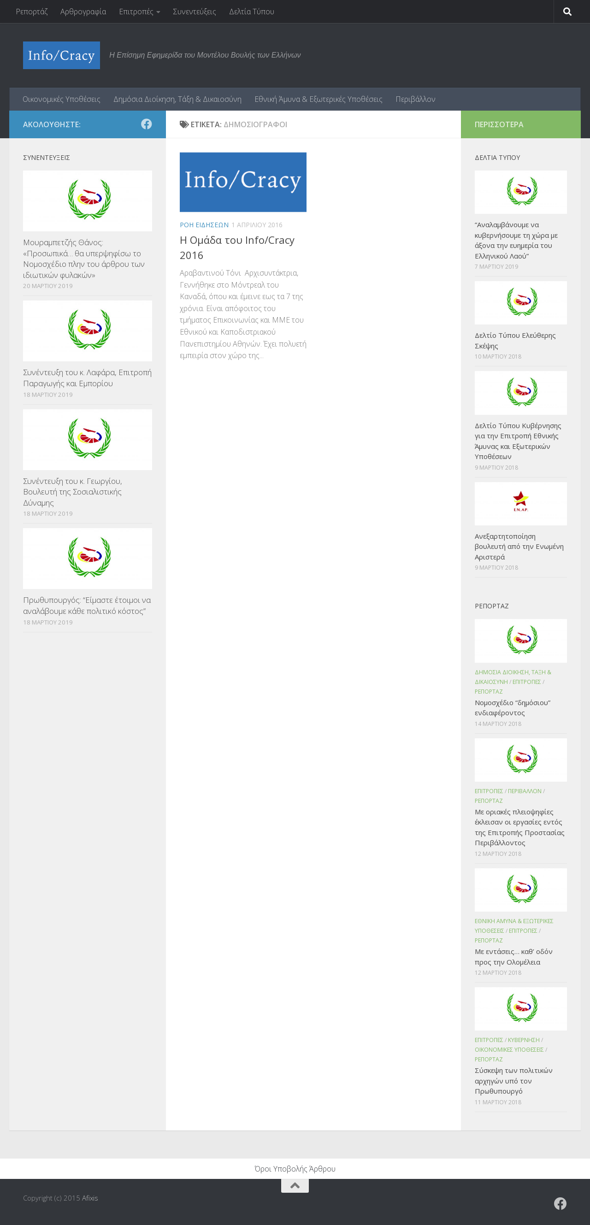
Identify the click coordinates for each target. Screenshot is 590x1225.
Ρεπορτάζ (31, 11)
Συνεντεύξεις (194, 11)
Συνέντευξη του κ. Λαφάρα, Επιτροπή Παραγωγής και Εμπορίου (87, 378)
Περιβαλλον (525, 791)
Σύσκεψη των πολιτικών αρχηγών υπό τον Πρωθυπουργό (514, 1080)
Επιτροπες (527, 682)
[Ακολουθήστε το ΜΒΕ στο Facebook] (146, 124)
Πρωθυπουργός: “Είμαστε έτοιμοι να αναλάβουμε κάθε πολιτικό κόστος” (87, 605)
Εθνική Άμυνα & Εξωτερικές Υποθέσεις (318, 99)
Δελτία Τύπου (251, 11)
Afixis (90, 1197)
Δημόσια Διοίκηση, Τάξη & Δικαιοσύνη (177, 99)
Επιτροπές (136, 11)
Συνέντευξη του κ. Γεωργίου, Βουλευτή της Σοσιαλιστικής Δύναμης (72, 492)
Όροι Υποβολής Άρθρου (295, 1169)
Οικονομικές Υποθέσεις (61, 99)
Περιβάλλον (415, 99)
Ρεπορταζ (489, 691)
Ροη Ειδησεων (204, 224)
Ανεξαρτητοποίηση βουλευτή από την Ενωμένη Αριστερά (519, 546)
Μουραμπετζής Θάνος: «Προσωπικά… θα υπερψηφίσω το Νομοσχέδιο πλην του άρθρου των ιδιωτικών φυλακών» (84, 258)
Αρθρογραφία (83, 11)
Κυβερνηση (524, 1040)
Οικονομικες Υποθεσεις (509, 1050)
